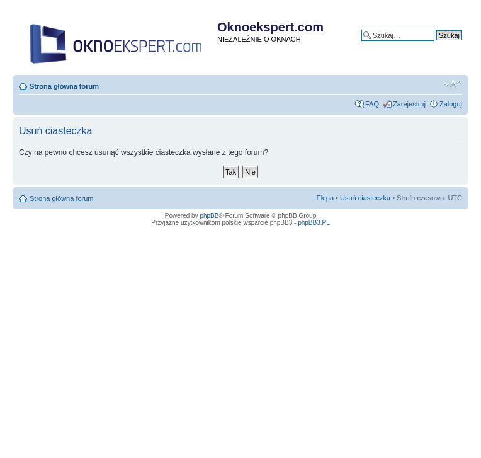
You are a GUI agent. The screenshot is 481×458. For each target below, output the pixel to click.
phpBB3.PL (314, 222)
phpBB (209, 215)
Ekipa (325, 198)
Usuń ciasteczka (365, 198)
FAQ (372, 104)
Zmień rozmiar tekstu (453, 83)
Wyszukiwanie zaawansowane (415, 45)
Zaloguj (450, 104)
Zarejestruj (409, 104)
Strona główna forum (64, 86)
